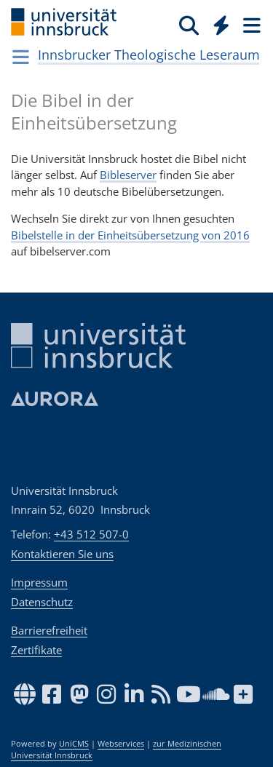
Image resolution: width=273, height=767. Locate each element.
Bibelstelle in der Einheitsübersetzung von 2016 (130, 235)
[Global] (217, 22)
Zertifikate (36, 650)
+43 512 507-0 (91, 534)
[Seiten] (250, 25)
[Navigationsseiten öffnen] (20, 57)
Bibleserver (128, 174)
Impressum (39, 582)
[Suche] (189, 25)
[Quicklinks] (221, 25)
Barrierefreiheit (49, 630)
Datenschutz (42, 602)
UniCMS (74, 744)
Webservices (121, 744)
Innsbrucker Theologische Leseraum (149, 54)
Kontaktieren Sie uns (62, 554)
